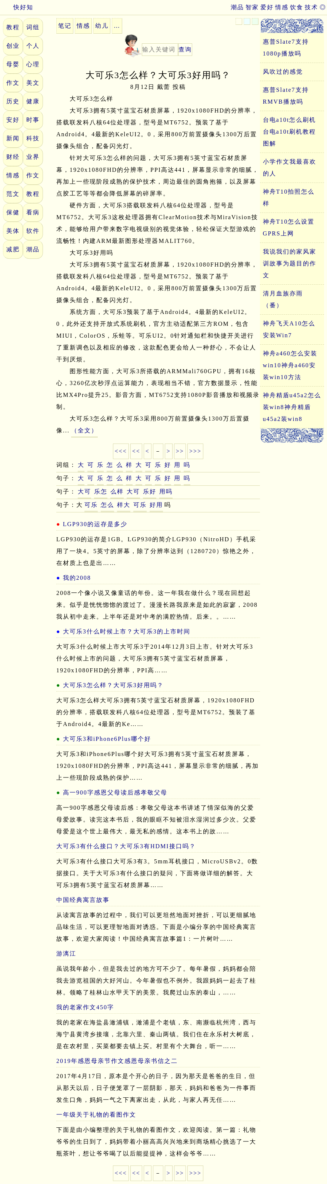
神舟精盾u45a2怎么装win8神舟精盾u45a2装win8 (292, 407)
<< (136, 451)
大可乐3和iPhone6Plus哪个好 (107, 739)
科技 (33, 138)
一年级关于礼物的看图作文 (96, 1114)
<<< (121, 451)
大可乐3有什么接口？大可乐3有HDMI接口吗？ (126, 846)
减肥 (13, 249)
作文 (13, 83)
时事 (33, 120)
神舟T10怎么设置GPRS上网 (289, 227)
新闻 (13, 138)
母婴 (13, 64)
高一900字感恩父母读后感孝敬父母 (115, 792)
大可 (84, 491)
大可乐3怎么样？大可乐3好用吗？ (113, 685)
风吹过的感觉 (283, 71)
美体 (13, 231)
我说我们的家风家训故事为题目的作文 (289, 263)
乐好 (149, 491)
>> (180, 451)
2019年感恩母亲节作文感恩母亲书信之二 (117, 1061)
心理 (33, 64)
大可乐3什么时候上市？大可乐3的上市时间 (126, 631)
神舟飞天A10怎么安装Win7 (289, 329)
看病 (33, 212)
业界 (33, 157)
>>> (195, 451)
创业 (13, 46)
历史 (13, 101)
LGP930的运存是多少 (95, 524)
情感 (281, 7)
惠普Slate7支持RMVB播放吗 (286, 96)
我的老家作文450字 (85, 1007)
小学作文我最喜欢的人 (289, 167)
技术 (311, 7)
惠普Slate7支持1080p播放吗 (286, 48)
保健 (13, 212)
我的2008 (77, 578)
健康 (33, 101)
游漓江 (66, 953)
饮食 (296, 7)
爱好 (267, 7)
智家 (252, 7)
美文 (33, 83)
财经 (13, 157)
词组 (33, 27)
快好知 (16, 7)
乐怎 (100, 491)
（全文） (84, 430)
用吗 (166, 491)
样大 (123, 505)
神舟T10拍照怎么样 (289, 197)
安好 (13, 120)
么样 (117, 491)
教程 (13, 27)
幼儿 (102, 26)
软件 (33, 231)
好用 (156, 505)
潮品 (237, 7)
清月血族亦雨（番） (283, 299)
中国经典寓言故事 (83, 900)
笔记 (64, 26)
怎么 (107, 505)
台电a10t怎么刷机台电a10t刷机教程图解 (289, 132)
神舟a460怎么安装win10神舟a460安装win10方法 (290, 365)
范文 (13, 194)
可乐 (91, 505)
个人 (33, 46)
